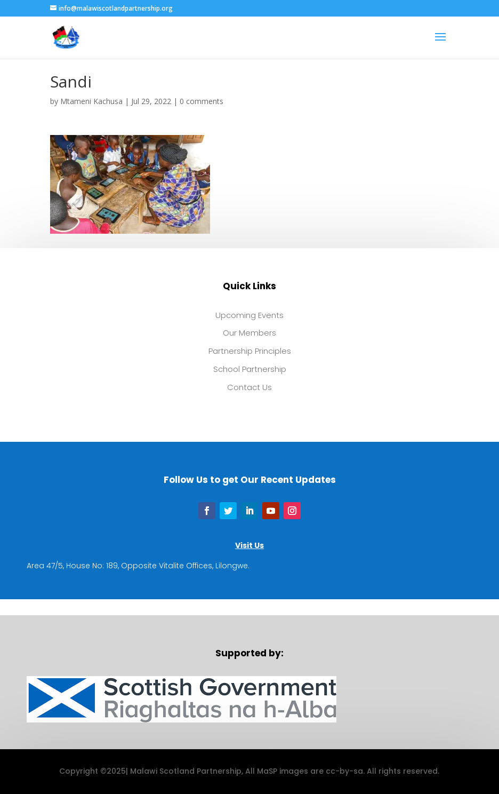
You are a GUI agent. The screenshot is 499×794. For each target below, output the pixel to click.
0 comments (201, 101)
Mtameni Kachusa (91, 101)
